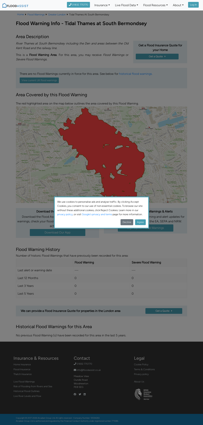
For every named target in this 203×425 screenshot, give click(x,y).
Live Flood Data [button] (125, 5)
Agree (140, 222)
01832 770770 (78, 4)
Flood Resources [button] (154, 5)
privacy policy (65, 214)
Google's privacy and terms (97, 214)
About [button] (177, 5)
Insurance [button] (101, 5)
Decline (127, 222)
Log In (193, 4)
